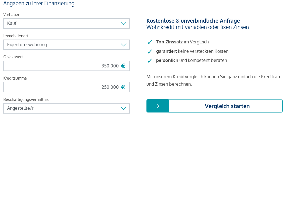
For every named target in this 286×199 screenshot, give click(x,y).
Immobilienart (15, 35)
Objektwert (13, 56)
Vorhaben (11, 14)
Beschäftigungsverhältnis (26, 99)
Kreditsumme (15, 78)
